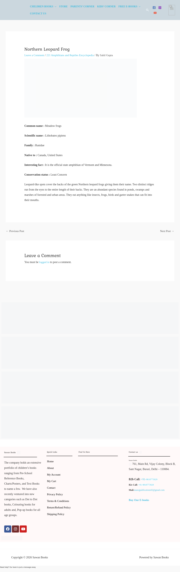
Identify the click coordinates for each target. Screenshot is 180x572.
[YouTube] (155, 13)
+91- (143, 479)
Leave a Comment (34, 55)
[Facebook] (154, 8)
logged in (44, 262)
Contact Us (38, 13)
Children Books (41, 6)
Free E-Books (127, 6)
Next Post (167, 231)
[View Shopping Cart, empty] (171, 10)
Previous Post (15, 231)
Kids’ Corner (106, 6)
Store (63, 6)
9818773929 (152, 479)
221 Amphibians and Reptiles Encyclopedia (71, 55)
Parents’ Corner (82, 6)
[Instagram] (160, 8)
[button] (147, 10)
